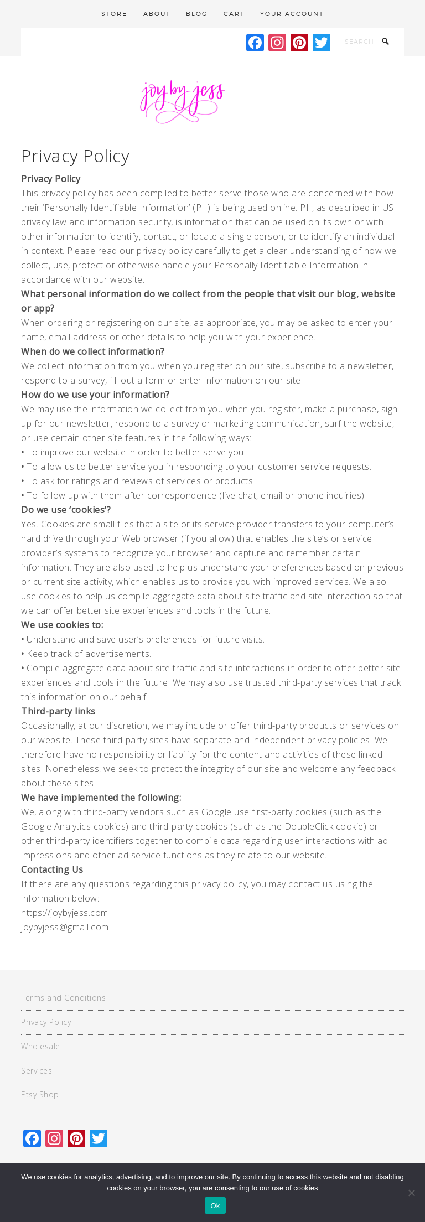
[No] (411, 1192)
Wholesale (40, 1046)
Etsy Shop (40, 1094)
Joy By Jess (212, 100)
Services (36, 1070)
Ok (215, 1206)
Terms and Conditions (63, 997)
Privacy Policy (46, 1022)
